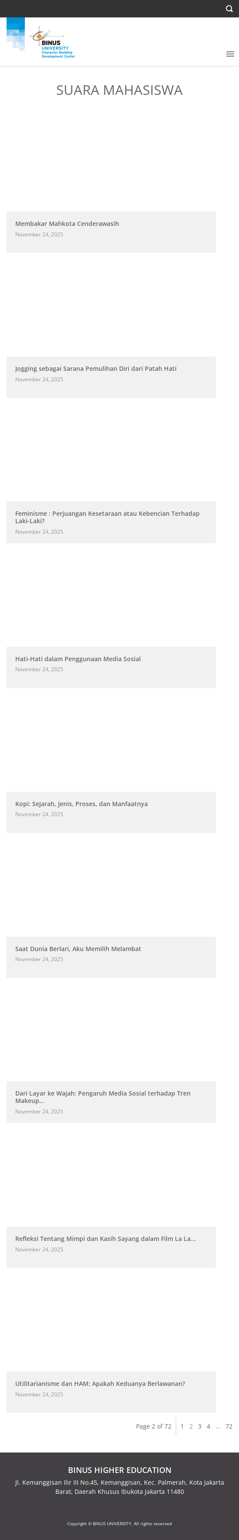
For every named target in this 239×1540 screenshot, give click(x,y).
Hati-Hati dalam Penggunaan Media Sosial (78, 659)
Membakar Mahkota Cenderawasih (67, 223)
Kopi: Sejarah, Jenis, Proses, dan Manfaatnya (81, 804)
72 (228, 1426)
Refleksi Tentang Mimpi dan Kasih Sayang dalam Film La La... (105, 1238)
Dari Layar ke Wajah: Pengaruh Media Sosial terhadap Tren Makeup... (103, 1097)
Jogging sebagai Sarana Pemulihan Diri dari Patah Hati (96, 368)
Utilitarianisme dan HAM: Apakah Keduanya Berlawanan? (100, 1383)
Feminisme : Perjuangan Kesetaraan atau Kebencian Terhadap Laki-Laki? (107, 517)
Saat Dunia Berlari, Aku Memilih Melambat (78, 949)
